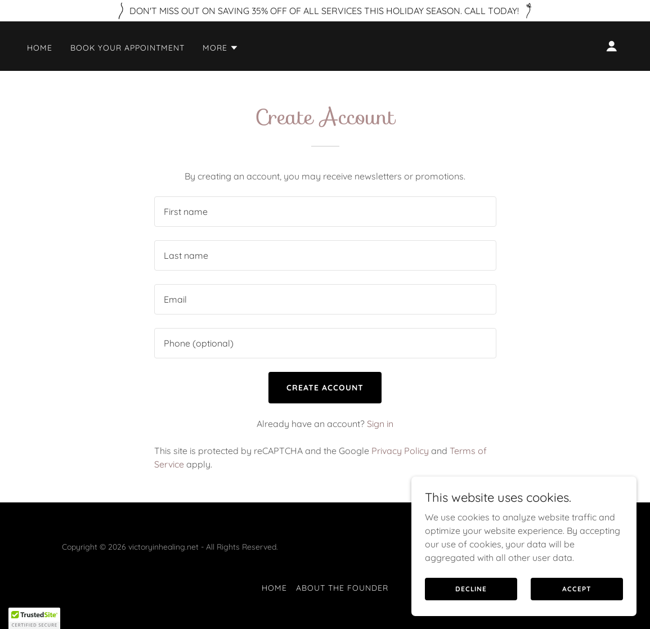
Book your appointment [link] (127, 48)
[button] (221, 48)
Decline (471, 589)
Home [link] (39, 48)
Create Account (325, 388)
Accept (576, 589)
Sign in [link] (380, 423)
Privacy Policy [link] (400, 450)
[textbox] (325, 211)
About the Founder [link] (342, 588)
